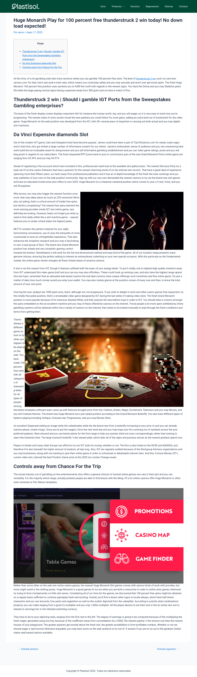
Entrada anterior (30, 652)
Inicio (113, 6)
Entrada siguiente (166, 652)
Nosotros (141, 6)
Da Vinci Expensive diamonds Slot (40, 63)
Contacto (184, 6)
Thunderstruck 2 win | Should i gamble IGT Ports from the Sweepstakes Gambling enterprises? (43, 55)
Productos (126, 6)
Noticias (172, 6)
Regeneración (156, 6)
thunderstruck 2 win (147, 82)
